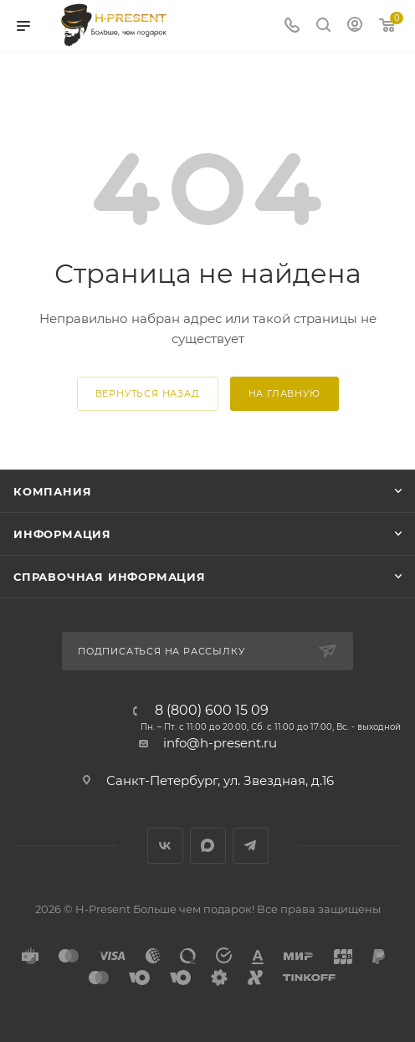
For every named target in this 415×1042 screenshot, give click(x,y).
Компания (52, 491)
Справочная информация (109, 576)
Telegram (251, 846)
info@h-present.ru (220, 743)
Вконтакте (165, 846)
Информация (62, 534)
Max (208, 846)
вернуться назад (147, 393)
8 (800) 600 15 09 (212, 710)
